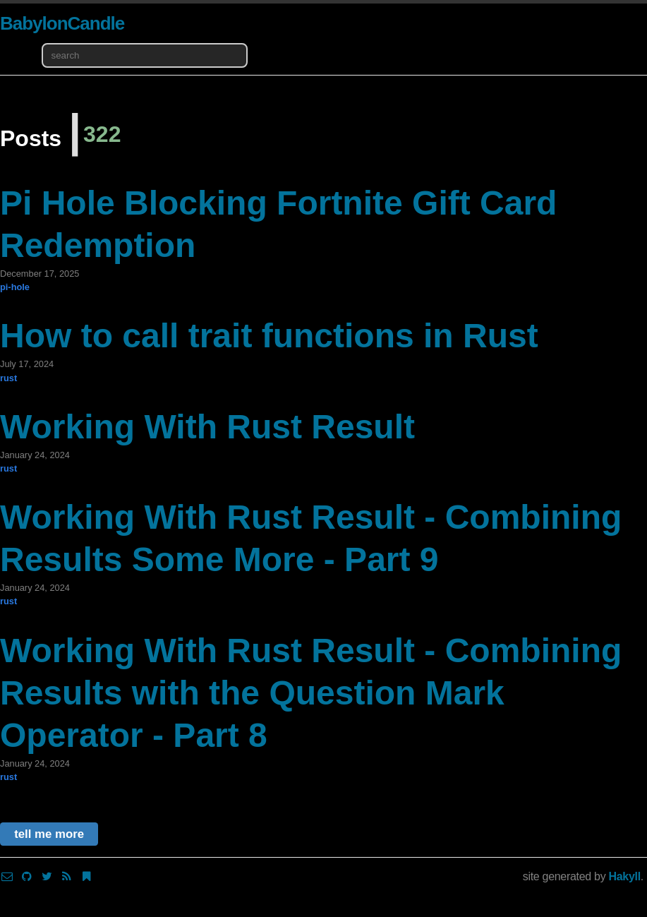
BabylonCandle (62, 23)
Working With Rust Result (207, 426)
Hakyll (625, 876)
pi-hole (15, 287)
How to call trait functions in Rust (269, 335)
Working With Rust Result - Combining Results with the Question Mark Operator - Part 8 (311, 693)
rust (8, 378)
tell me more (49, 834)
